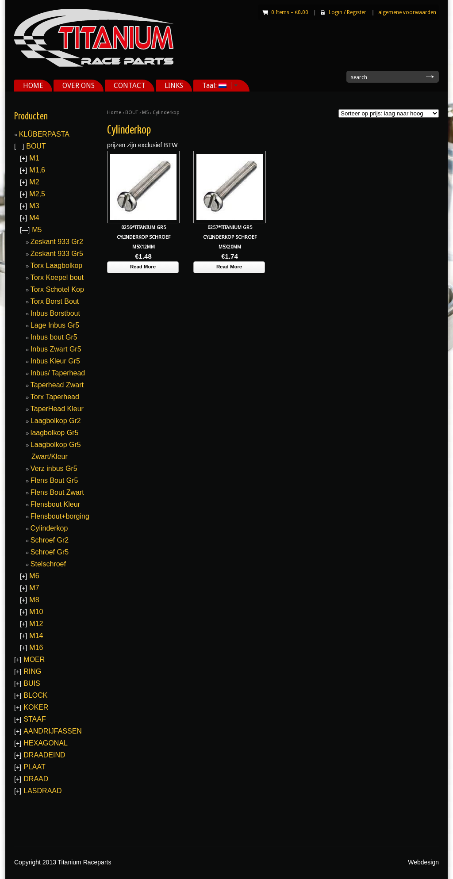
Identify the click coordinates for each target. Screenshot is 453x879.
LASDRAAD (42, 791)
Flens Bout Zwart (57, 492)
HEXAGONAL (45, 743)
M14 (36, 635)
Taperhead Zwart (57, 385)
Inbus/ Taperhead (58, 373)
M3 (34, 206)
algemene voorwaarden (407, 12)
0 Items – (289, 12)
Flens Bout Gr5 (54, 480)
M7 (34, 588)
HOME (33, 85)
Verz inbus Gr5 (54, 468)
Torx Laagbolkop (56, 265)
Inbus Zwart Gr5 (56, 349)
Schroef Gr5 (50, 552)
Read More (143, 266)
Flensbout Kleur (55, 504)
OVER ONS (78, 85)
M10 (36, 611)
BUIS (31, 683)
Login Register (347, 12)
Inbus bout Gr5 (54, 337)
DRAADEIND (44, 755)
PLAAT (34, 767)
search (359, 77)
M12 (36, 623)
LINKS (174, 85)
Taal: (216, 85)
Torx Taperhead (55, 397)
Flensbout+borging (60, 516)
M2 (34, 182)
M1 (34, 158)
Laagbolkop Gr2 (56, 420)
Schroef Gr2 (50, 540)
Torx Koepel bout (57, 277)
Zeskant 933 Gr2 (57, 241)
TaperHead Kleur (57, 409)
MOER (34, 659)
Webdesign (423, 862)
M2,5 (37, 194)
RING (32, 671)
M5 (145, 112)
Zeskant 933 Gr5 (57, 253)
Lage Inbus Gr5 (55, 325)
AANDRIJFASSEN (52, 731)
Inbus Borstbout (55, 313)
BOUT (131, 112)
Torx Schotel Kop (57, 289)
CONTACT (130, 85)
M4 (34, 218)
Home (114, 112)
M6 (34, 576)
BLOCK (35, 695)
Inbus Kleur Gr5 (55, 361)
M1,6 (37, 170)
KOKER (35, 707)
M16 (36, 647)
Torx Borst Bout (55, 301)
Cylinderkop (49, 528)
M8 (34, 600)
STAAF (34, 719)
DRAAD (35, 779)
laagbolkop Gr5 (55, 432)
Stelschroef (48, 564)
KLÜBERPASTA (44, 134)
